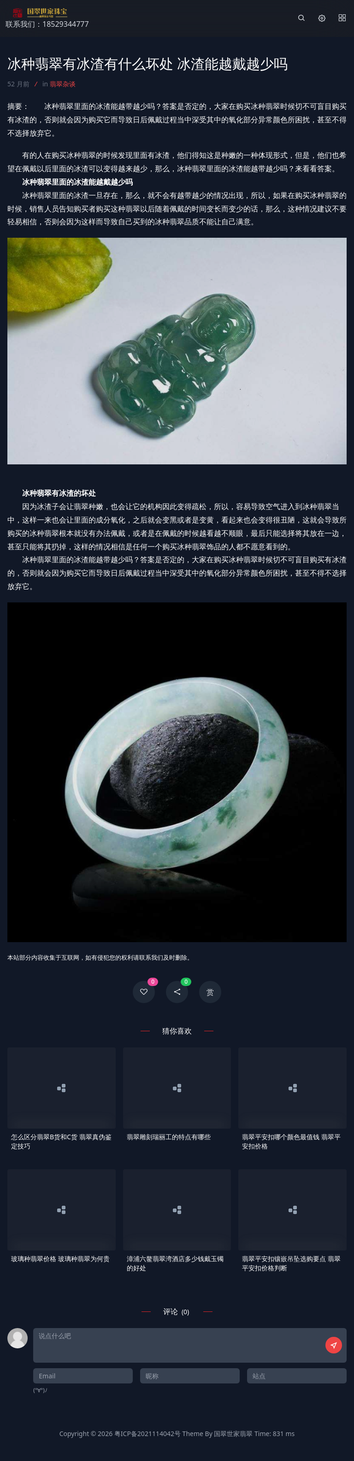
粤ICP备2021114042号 (147, 1433)
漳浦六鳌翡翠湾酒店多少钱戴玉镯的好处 (175, 1263)
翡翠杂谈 (63, 83)
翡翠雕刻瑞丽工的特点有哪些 (169, 1136)
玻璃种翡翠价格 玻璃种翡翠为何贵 (60, 1258)
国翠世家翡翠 (233, 1433)
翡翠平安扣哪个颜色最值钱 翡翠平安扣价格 (291, 1141)
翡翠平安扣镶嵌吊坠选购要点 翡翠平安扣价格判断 (291, 1263)
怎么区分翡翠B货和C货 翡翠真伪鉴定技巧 (61, 1141)
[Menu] (342, 18)
